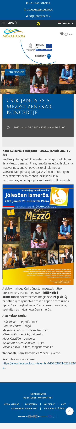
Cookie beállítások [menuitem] (54, 409)
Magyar (66, 23)
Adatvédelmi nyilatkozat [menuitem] (24, 409)
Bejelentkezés (38, 16)
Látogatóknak (38, 3)
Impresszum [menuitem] (31, 404)
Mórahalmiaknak (38, 10)
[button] (69, 411)
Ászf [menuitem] (63, 404)
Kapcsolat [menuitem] (49, 404)
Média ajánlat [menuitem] (11, 404)
